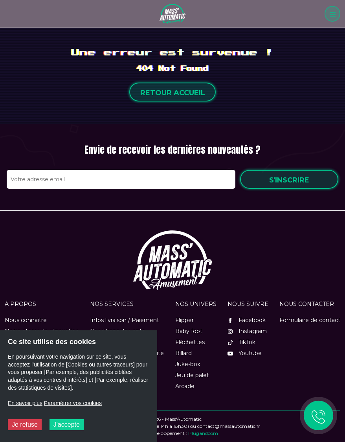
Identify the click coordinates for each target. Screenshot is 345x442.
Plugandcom (203, 433)
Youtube (245, 353)
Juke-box (187, 364)
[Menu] (332, 14)
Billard (183, 353)
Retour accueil (172, 92)
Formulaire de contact (309, 320)
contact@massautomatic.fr (228, 426)
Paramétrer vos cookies (73, 403)
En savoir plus (25, 403)
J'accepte (66, 424)
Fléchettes (190, 342)
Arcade (185, 386)
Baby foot (188, 331)
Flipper (184, 320)
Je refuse (25, 424)
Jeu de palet (192, 375)
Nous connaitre (26, 320)
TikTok (241, 342)
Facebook (247, 320)
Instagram (247, 331)
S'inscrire (289, 180)
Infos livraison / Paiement (124, 320)
